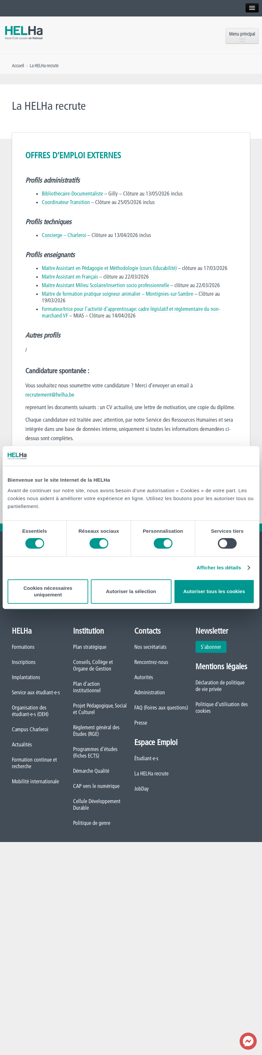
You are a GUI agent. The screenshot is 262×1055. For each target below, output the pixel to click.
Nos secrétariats (150, 647)
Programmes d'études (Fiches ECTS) (95, 752)
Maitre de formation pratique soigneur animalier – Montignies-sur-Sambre (117, 293)
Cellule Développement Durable (96, 804)
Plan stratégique (89, 647)
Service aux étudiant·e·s (36, 692)
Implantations (26, 677)
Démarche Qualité (91, 771)
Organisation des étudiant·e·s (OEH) (30, 710)
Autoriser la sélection (131, 591)
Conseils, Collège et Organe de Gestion (93, 665)
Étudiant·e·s (146, 758)
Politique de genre (91, 823)
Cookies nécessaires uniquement (47, 591)
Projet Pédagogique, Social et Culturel (100, 708)
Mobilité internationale (35, 781)
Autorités (143, 677)
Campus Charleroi (30, 729)
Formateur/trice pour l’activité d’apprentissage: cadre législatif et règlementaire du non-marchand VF (131, 312)
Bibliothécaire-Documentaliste (72, 193)
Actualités (22, 744)
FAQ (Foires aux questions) (161, 707)
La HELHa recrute (151, 773)
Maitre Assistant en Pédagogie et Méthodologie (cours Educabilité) (109, 268)
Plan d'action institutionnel (87, 687)
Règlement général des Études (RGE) (96, 730)
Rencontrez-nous (151, 662)
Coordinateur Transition (66, 202)
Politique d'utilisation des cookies (222, 707)
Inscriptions (24, 662)
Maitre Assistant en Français (70, 276)
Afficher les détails (218, 567)
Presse (140, 722)
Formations (23, 647)
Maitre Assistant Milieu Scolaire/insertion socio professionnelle (105, 285)
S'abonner (211, 647)
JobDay (141, 788)
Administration (149, 692)
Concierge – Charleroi (64, 235)
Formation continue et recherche (34, 762)
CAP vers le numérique (96, 786)
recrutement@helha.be (49, 394)
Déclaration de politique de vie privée (220, 685)
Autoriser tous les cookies (214, 591)
